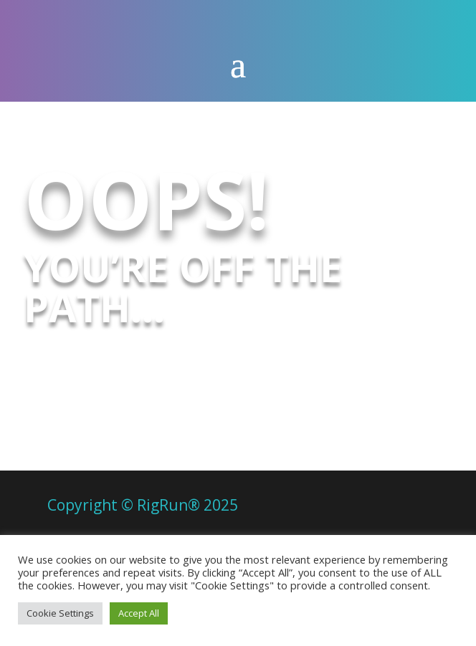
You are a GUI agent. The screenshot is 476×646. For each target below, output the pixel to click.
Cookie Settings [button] (60, 613)
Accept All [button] (138, 613)
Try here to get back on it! (219, 369)
